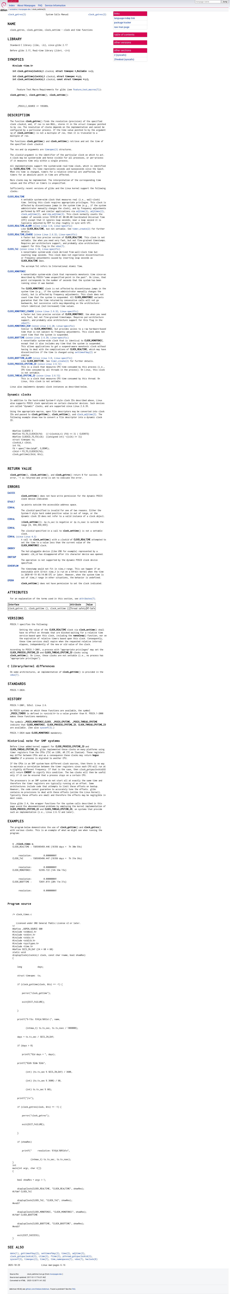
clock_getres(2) (17, 14)
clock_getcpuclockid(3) (23, 1256)
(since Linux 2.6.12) (34, 364)
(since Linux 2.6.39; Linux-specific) (38, 337)
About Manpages (26, 5)
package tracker (122, 22)
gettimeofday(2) (30, 1253)
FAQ (40, 5)
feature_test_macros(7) (86, 89)
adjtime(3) (82, 211)
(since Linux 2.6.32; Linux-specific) (42, 234)
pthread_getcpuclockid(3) (77, 1256)
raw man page (121, 27)
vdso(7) (60, 246)
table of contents (124, 34)
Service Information (55, 5)
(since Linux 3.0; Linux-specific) (40, 226)
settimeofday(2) (84, 352)
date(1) (14, 1253)
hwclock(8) (91, 1259)
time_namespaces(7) (61, 1259)
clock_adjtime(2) (30, 214)
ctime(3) (43, 1256)
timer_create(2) (81, 229)
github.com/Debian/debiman (37, 1289)
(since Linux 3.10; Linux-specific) (34, 249)
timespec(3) (51, 149)
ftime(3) (55, 1256)
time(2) (65, 1253)
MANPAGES (13, 1)
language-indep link (124, 18)
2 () (120, 55)
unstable (13, 9)
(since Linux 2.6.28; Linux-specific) (41, 326)
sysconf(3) (46, 727)
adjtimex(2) (97, 211)
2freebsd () (124, 59)
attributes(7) (87, 598)
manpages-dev (24, 9)
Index (12, 5)
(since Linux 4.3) (22, 536)
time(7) (44, 1259)
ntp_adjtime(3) (55, 214)
